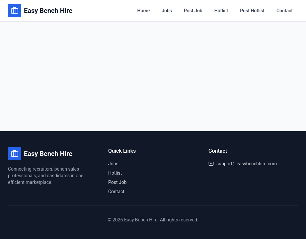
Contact (284, 10)
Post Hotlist (252, 10)
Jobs (167, 10)
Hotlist (221, 10)
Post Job (193, 10)
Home (143, 10)
